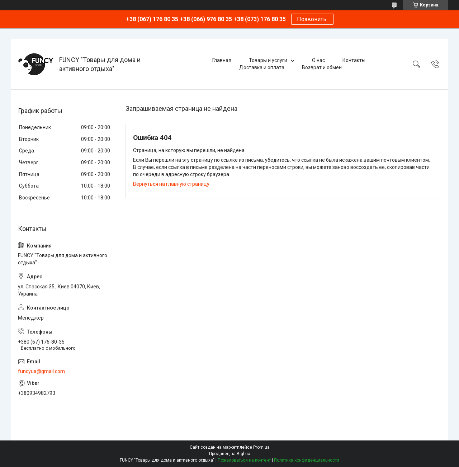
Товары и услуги (268, 60)
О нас (318, 60)
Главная (221, 60)
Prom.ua (261, 447)
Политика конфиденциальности (306, 460)
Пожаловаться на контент (244, 460)
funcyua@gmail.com (41, 371)
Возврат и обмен (322, 67)
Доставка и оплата (261, 67)
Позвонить (312, 19)
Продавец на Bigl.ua (229, 453)
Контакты (353, 60)
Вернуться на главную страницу (171, 184)
